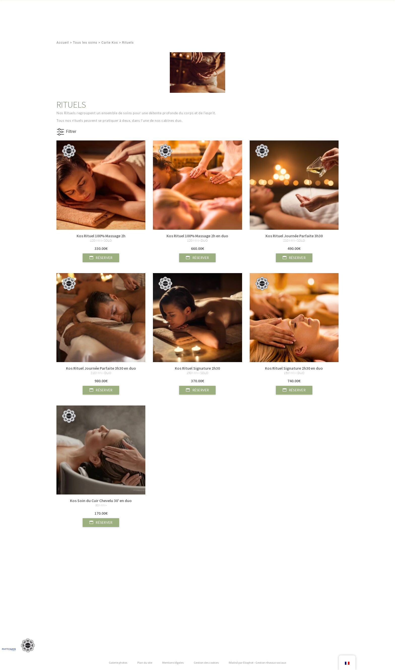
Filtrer (71, 131)
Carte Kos (110, 42)
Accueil (62, 42)
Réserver (100, 258)
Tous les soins (85, 42)
